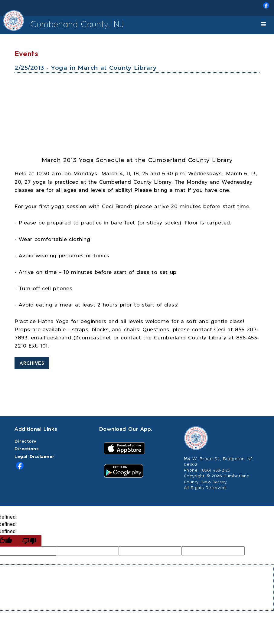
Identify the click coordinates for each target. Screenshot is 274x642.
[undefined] (29, 540)
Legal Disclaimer (34, 456)
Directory (26, 441)
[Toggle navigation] (264, 25)
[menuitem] (137, 8)
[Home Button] (11, 25)
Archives (31, 363)
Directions (27, 449)
